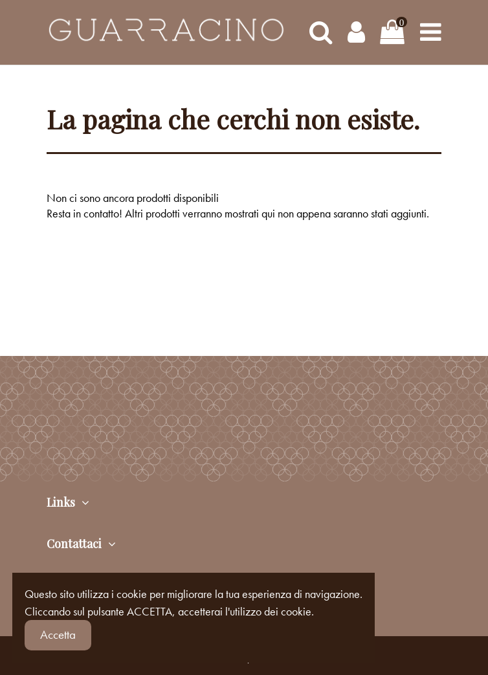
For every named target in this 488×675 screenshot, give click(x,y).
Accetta (58, 634)
